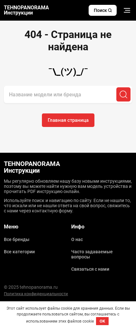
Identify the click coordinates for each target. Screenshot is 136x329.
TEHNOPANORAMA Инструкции (26, 10)
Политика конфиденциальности (36, 293)
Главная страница (68, 120)
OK (102, 321)
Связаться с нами (90, 269)
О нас (77, 239)
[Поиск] (123, 94)
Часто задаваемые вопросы (92, 254)
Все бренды (16, 239)
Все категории (19, 251)
